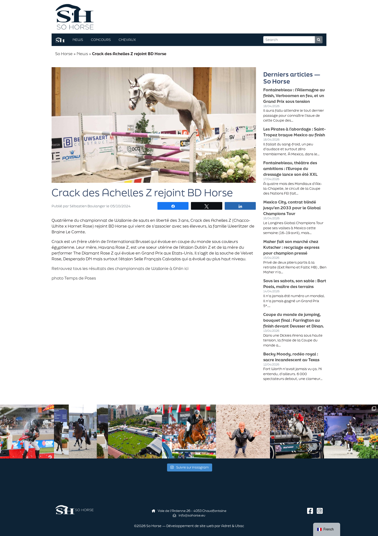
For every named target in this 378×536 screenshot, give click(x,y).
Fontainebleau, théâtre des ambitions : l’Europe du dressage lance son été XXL (290, 168)
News (82, 53)
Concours (101, 39)
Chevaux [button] (127, 39)
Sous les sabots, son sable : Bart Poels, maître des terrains (294, 283)
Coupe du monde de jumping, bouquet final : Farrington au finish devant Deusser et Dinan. (293, 320)
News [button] (78, 39)
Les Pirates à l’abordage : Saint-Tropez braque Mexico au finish (294, 131)
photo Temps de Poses (74, 278)
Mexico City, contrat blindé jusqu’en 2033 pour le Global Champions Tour (292, 207)
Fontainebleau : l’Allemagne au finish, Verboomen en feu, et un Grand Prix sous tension (294, 95)
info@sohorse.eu (189, 515)
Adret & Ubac (232, 525)
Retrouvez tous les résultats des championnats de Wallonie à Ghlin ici (120, 268)
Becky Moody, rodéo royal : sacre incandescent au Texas (291, 356)
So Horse (64, 53)
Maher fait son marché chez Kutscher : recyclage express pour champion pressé (291, 247)
